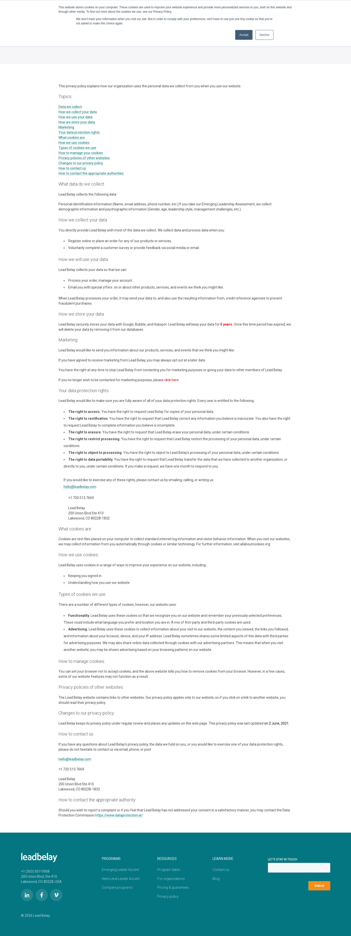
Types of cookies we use (77, 148)
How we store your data (76, 122)
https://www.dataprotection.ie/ (119, 815)
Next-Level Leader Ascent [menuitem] (121, 878)
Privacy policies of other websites (84, 158)
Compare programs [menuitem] (117, 887)
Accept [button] (243, 35)
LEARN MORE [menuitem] (223, 858)
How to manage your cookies (80, 153)
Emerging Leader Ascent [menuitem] (120, 869)
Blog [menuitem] (216, 878)
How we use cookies (73, 143)
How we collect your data (77, 112)
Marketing (66, 127)
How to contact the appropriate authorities (91, 173)
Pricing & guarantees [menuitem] (173, 887)
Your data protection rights (79, 132)
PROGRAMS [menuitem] (111, 858)
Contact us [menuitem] (221, 869)
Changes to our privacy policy (80, 163)
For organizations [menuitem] (171, 878)
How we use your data (75, 117)
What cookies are (71, 137)
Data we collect (70, 107)
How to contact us (72, 168)
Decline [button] (264, 35)
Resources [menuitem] (167, 858)
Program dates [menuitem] (168, 869)
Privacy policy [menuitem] (168, 895)
